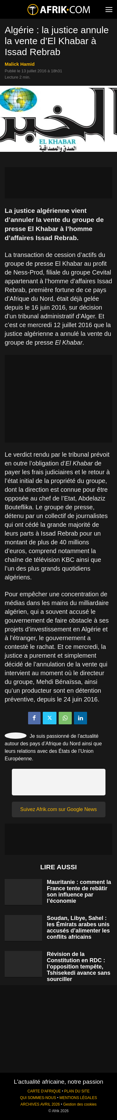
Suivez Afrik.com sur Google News (58, 809)
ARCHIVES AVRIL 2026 (40, 1104)
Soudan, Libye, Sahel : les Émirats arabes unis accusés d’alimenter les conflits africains (78, 927)
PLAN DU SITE (77, 1091)
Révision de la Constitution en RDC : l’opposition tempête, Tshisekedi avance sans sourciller (78, 966)
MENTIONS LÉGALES (78, 1098)
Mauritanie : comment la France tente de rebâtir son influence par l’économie (79, 891)
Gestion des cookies (79, 1104)
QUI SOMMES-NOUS (38, 1098)
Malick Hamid (20, 64)
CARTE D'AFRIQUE (44, 1091)
